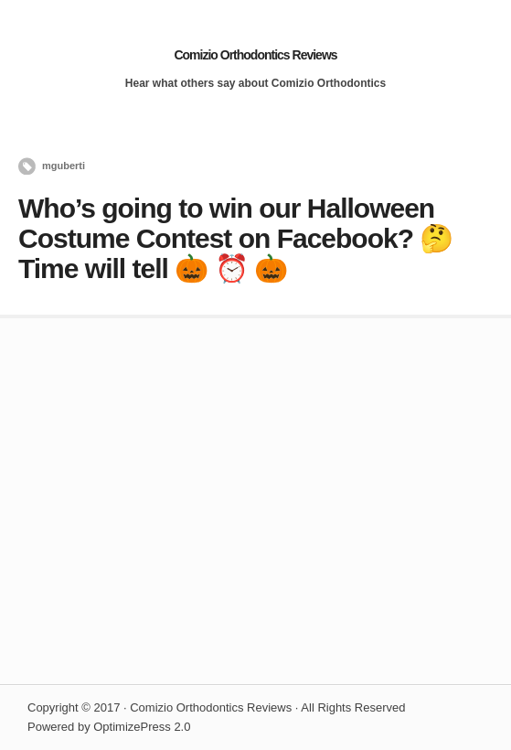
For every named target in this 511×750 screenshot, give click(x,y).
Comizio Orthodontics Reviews (255, 55)
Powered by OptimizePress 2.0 (108, 727)
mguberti (63, 165)
